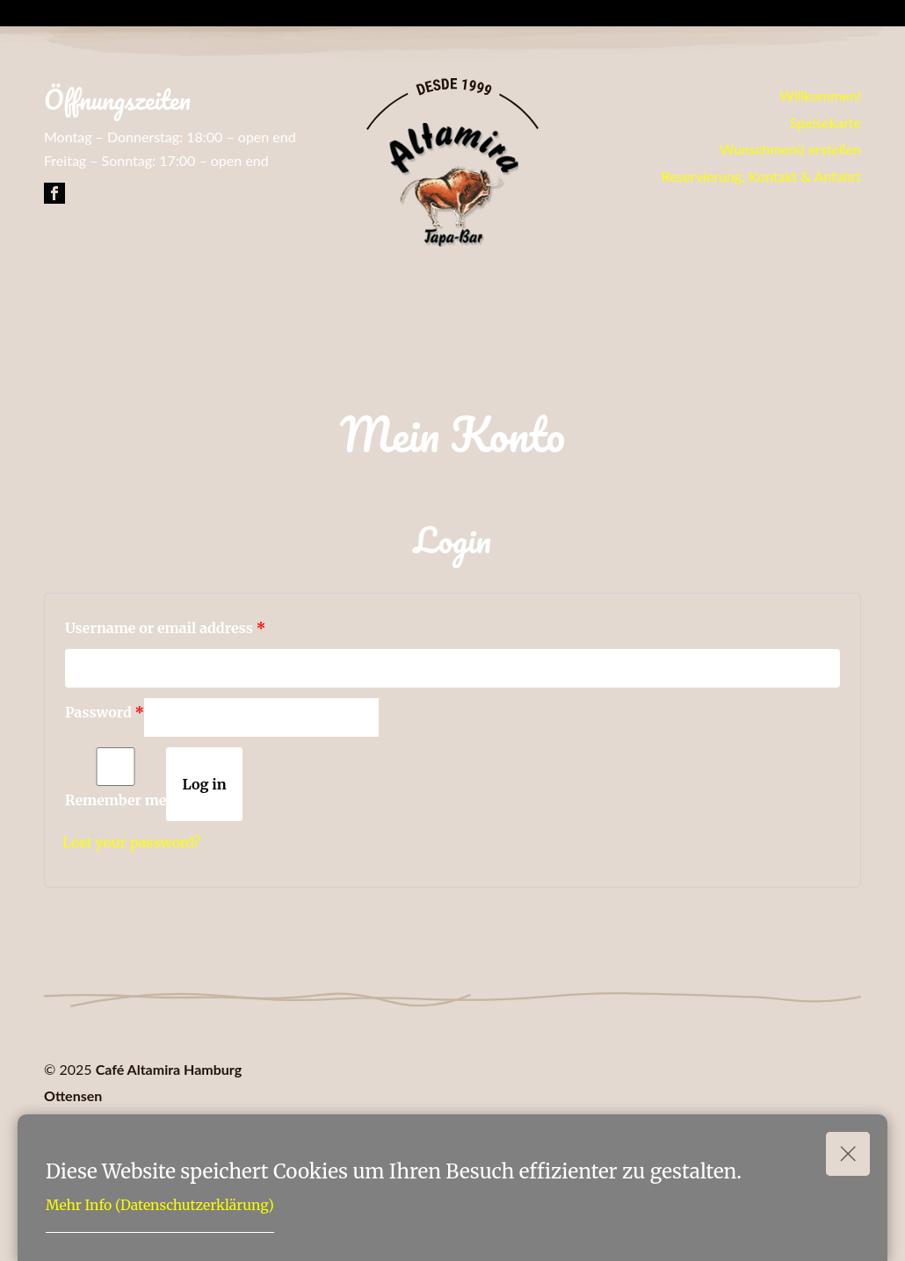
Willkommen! (820, 95)
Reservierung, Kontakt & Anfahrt (762, 176)
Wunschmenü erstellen (790, 149)
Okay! (848, 1147)
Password (104, 712)
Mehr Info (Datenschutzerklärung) (160, 1205)
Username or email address (165, 628)
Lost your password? (131, 842)
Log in (204, 784)
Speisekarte (825, 122)
